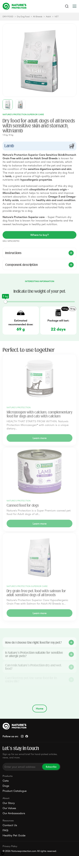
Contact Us (10, 825)
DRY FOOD (8, 16)
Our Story (9, 803)
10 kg (72, 308)
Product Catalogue (15, 791)
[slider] (5, 301)
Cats (6, 780)
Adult (48, 16)
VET (57, 16)
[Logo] (21, 6)
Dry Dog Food (23, 16)
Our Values (9, 808)
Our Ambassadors (14, 813)
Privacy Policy (10, 846)
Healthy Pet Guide (14, 835)
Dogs (6, 786)
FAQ (5, 830)
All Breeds (37, 16)
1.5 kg (65, 308)
